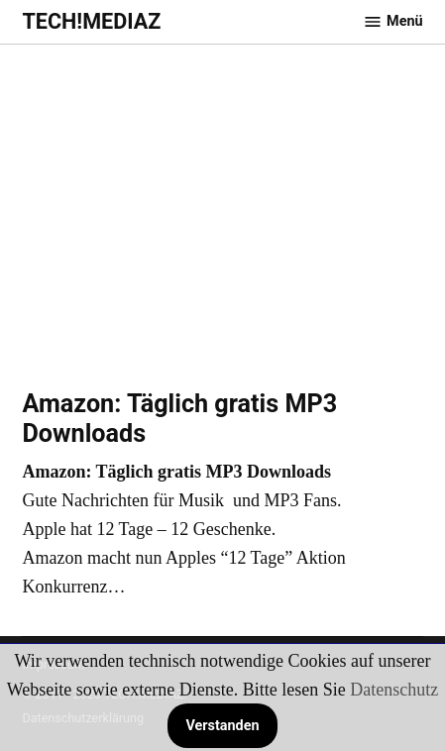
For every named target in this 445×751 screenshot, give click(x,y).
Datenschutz (394, 689)
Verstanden (222, 725)
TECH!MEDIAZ (91, 21)
